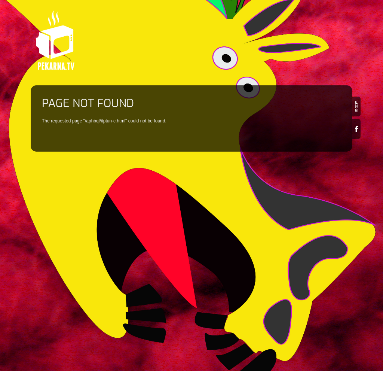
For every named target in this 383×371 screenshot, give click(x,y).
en (356, 106)
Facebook (356, 129)
